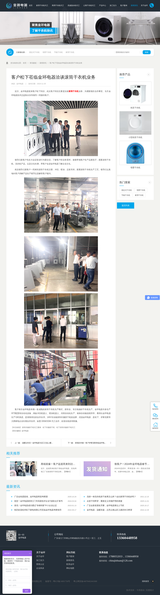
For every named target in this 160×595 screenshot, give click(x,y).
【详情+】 (67, 472)
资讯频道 (33, 63)
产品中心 (102, 5)
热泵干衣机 (135, 108)
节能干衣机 (58, 52)
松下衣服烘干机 (49, 427)
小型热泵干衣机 (135, 137)
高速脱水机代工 (74, 5)
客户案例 (123, 5)
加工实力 (113, 5)
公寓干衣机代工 (89, 5)
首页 (30, 5)
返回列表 (126, 205)
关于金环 (144, 5)
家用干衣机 (70, 52)
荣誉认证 (40, 564)
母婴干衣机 (47, 52)
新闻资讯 (134, 5)
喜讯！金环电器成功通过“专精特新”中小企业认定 (35, 505)
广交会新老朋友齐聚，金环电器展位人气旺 (105, 505)
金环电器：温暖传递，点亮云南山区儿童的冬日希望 (109, 510)
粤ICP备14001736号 (61, 581)
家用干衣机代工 (42, 5)
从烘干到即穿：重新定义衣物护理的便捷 (104, 501)
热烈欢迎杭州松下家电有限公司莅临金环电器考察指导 (37, 510)
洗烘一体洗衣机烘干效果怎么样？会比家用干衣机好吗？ (111, 497)
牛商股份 (141, 590)
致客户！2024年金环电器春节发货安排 (132, 464)
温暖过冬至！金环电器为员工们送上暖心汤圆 (38, 443)
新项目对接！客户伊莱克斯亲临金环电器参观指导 (91, 443)
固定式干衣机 (34, 52)
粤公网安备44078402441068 (85, 581)
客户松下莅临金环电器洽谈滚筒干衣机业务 (66, 63)
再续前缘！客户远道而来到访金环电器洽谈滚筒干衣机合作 (58, 464)
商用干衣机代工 (58, 5)
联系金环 (70, 564)
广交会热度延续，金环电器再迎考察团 (31, 497)
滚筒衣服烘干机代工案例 (31, 427)
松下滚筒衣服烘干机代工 (65, 427)
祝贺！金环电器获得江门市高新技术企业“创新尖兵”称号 (38, 501)
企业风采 (40, 568)
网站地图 (70, 568)
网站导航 (70, 552)
